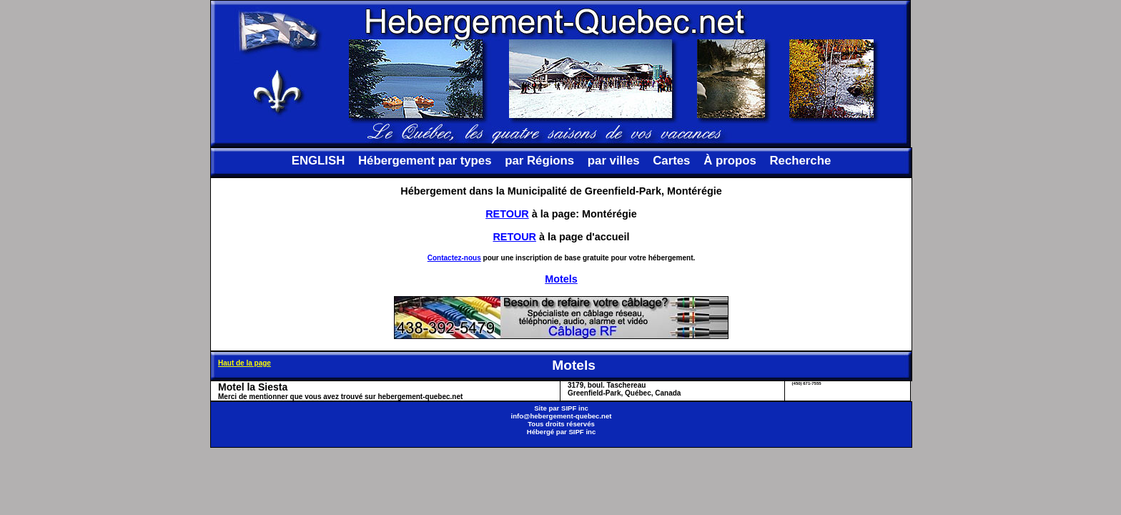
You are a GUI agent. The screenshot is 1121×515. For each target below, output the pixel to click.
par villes (614, 160)
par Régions (539, 160)
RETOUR (507, 214)
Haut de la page (244, 363)
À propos (729, 160)
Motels (561, 279)
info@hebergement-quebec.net (560, 416)
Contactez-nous (454, 258)
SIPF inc (574, 408)
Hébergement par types (425, 160)
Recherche (800, 160)
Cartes (671, 160)
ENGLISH (318, 160)
